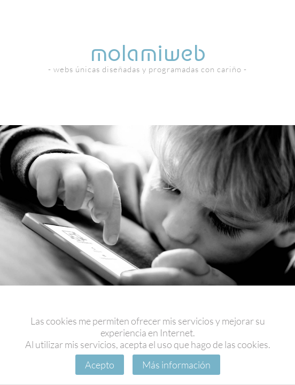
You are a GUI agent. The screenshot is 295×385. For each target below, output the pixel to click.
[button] (138, 275)
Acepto (99, 365)
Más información (176, 365)
